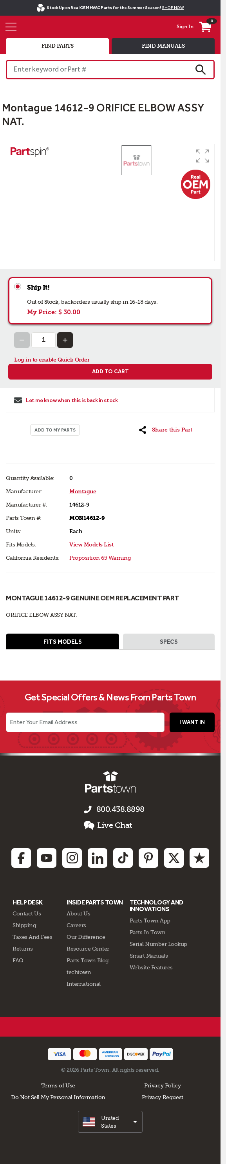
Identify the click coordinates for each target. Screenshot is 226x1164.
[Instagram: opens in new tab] (72, 858)
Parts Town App (150, 920)
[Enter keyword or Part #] (96, 69)
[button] (202, 156)
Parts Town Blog (88, 960)
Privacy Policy (162, 1085)
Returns (23, 949)
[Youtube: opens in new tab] (46, 858)
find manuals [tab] (163, 46)
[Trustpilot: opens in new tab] (199, 858)
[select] (110, 1122)
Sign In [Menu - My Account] (185, 26)
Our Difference (86, 937)
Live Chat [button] (108, 825)
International (84, 984)
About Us (78, 913)
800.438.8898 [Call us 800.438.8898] (120, 809)
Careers (76, 925)
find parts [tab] (57, 46)
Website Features (151, 967)
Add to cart (110, 371)
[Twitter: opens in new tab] (174, 858)
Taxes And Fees (32, 937)
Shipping (24, 925)
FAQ (18, 960)
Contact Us (27, 913)
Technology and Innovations (156, 906)
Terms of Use (58, 1085)
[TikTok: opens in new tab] (123, 858)
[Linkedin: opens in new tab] (97, 858)
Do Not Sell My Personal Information (58, 1097)
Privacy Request (162, 1097)
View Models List (91, 544)
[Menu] (10, 27)
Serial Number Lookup (158, 944)
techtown (79, 972)
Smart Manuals (149, 956)
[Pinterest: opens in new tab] (148, 858)
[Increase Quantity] (65, 340)
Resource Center (88, 949)
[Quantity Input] (43, 340)
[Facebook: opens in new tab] (21, 858)
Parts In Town (148, 932)
